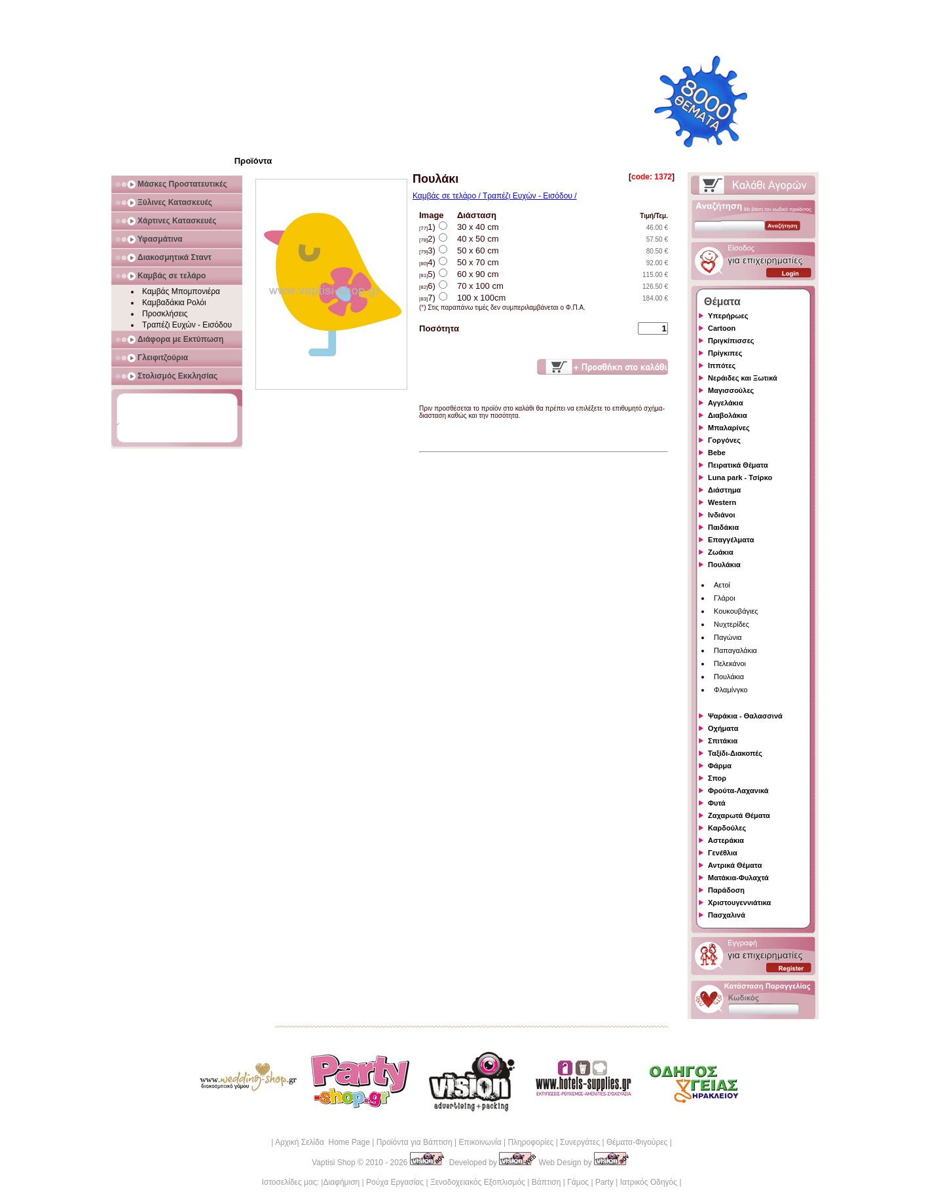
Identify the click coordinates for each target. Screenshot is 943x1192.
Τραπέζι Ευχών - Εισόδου (187, 324)
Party (604, 1182)
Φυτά (717, 803)
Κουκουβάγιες (736, 611)
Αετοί (722, 585)
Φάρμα (719, 766)
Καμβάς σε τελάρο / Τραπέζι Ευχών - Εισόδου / (495, 195)
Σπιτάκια (722, 741)
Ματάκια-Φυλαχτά (738, 878)
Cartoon (721, 328)
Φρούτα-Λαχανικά (738, 790)
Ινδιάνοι (721, 515)
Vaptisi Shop (334, 1162)
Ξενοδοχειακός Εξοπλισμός (477, 1182)
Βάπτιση (546, 1182)
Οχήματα (723, 728)
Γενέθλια (722, 853)
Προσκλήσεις (164, 313)
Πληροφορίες (530, 1142)
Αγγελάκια (725, 403)
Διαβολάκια (727, 415)
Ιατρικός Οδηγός (648, 1182)
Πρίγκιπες (725, 353)
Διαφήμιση (341, 1182)
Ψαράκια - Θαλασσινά (745, 716)
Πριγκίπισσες (731, 341)
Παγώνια (728, 637)
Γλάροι (724, 598)
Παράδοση (726, 890)
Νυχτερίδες (731, 624)
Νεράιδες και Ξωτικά (742, 378)
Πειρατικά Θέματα (738, 465)
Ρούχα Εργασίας (395, 1182)
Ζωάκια (720, 552)
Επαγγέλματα (731, 540)
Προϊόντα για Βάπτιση (415, 1142)
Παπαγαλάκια (735, 650)
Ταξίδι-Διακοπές (735, 753)
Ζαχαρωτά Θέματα (739, 815)
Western (722, 502)
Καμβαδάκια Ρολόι (174, 302)
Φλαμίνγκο (731, 690)
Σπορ (717, 778)
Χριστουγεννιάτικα (739, 902)
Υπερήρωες (728, 316)
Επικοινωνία (479, 1142)
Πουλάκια (724, 564)
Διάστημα (724, 490)
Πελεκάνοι (730, 663)
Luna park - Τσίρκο (740, 477)
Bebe (717, 452)
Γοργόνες (724, 440)
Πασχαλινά (726, 915)
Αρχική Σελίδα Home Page (322, 1142)
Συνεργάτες (580, 1142)
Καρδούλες (727, 828)
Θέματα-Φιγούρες (636, 1142)
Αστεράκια (726, 840)
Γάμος (578, 1182)
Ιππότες (721, 365)
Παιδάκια (723, 527)
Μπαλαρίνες (729, 428)
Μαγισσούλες (731, 390)
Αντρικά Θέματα (735, 865)
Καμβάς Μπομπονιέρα (181, 291)
